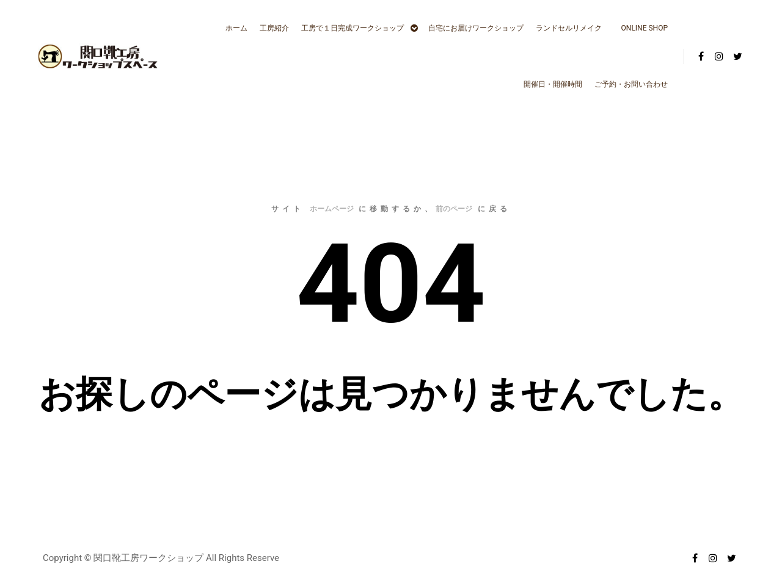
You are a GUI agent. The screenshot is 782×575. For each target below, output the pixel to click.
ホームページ (332, 208)
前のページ (454, 208)
